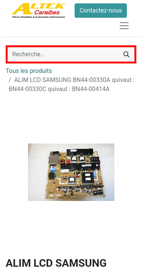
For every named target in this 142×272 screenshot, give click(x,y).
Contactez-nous (101, 10)
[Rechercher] (126, 54)
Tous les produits (29, 70)
